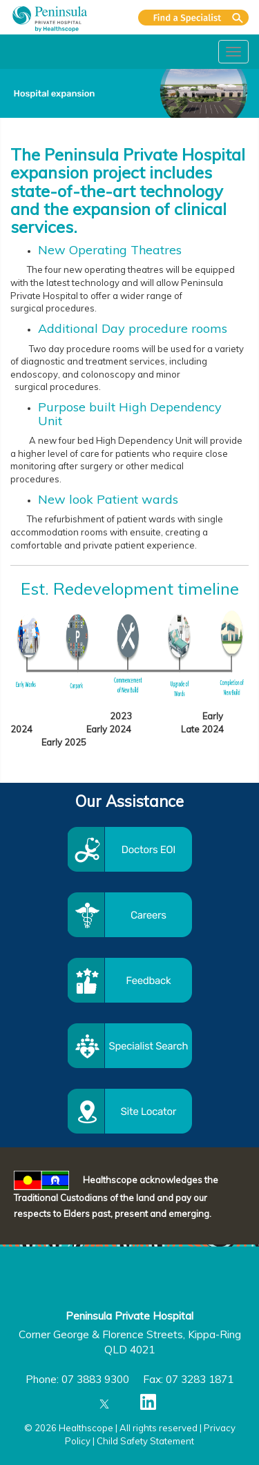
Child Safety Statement (145, 1440)
